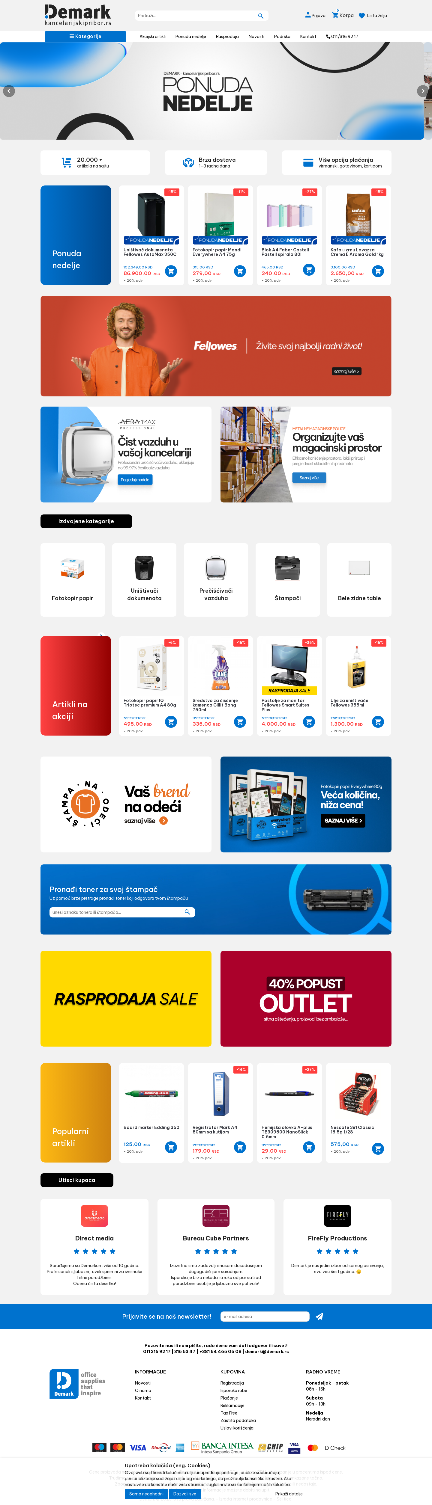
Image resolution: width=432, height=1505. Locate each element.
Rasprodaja (227, 36)
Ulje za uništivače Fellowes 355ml (349, 703)
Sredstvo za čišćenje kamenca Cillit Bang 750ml (215, 705)
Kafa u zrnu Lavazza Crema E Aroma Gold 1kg (357, 252)
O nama (143, 1390)
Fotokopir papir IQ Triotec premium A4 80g (150, 703)
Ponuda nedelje (191, 36)
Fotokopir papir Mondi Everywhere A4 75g (217, 252)
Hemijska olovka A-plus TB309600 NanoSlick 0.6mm (287, 1132)
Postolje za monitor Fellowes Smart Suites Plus (285, 705)
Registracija (232, 1383)
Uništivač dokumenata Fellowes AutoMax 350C (150, 252)
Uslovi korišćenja (237, 1428)
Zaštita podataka (238, 1420)
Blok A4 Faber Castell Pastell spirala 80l (285, 252)
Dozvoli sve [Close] (184, 1494)
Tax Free (228, 1413)
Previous (9, 91)
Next (423, 91)
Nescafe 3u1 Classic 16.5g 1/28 (352, 1130)
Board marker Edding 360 (151, 1127)
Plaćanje (229, 1398)
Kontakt (308, 36)
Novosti (256, 36)
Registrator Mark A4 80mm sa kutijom (215, 1130)
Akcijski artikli (153, 36)
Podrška (282, 36)
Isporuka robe (233, 1390)
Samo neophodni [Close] (146, 1494)
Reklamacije (232, 1405)
